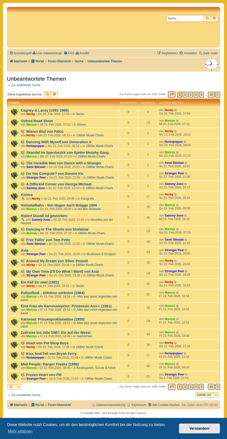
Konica (27, 195)
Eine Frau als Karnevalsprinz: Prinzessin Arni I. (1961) (66, 306)
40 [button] (211, 94)
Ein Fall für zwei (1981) (40, 282)
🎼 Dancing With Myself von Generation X (56, 142)
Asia (24, 250)
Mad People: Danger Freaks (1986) (50, 364)
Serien (80, 114)
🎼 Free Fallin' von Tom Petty (45, 240)
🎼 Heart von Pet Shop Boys (45, 343)
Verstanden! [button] (200, 428)
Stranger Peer (36, 177)
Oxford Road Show (37, 121)
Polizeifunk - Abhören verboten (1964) (52, 293)
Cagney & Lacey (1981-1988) (45, 110)
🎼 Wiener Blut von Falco (42, 131)
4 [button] (196, 94)
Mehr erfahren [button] (20, 431)
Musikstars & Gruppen (101, 254)
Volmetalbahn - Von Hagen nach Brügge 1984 (59, 205)
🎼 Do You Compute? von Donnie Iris (52, 174)
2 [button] (185, 94)
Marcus (31, 124)
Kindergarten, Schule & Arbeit (96, 368)
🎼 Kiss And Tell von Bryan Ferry (49, 354)
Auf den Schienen (89, 209)
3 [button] (190, 94)
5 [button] (201, 94)
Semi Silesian (36, 167)
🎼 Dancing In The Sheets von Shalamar (55, 229)
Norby (30, 114)
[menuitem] (47, 53)
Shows (81, 124)
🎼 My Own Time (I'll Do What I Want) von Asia (60, 271)
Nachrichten (85, 336)
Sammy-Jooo (35, 188)
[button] (171, 94)
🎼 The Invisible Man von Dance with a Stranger (61, 163)
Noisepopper (35, 146)
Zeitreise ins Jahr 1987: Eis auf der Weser (56, 333)
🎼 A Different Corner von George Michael (56, 184)
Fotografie (87, 198)
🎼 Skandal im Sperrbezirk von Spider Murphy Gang (65, 153)
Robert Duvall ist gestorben (44, 216)
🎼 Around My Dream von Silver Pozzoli (54, 261)
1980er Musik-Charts (90, 135)
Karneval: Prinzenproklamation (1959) (52, 319)
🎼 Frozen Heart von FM (41, 375)
